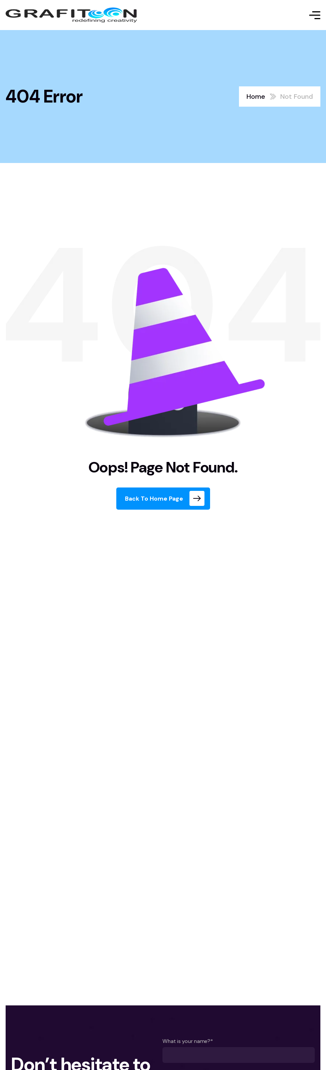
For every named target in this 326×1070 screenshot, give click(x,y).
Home (255, 96)
